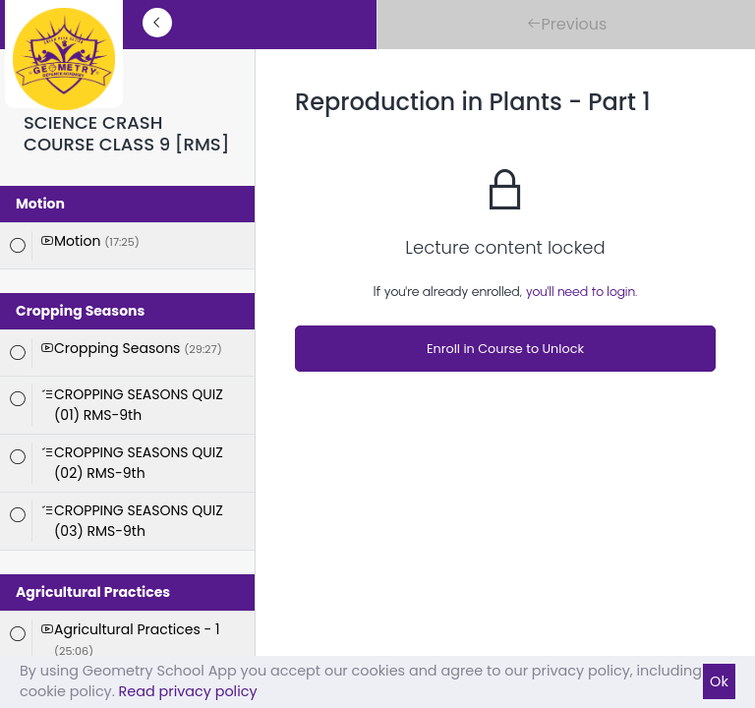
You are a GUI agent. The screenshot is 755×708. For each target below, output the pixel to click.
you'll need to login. (582, 291)
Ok (719, 681)
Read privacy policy (188, 691)
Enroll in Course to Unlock (505, 348)
